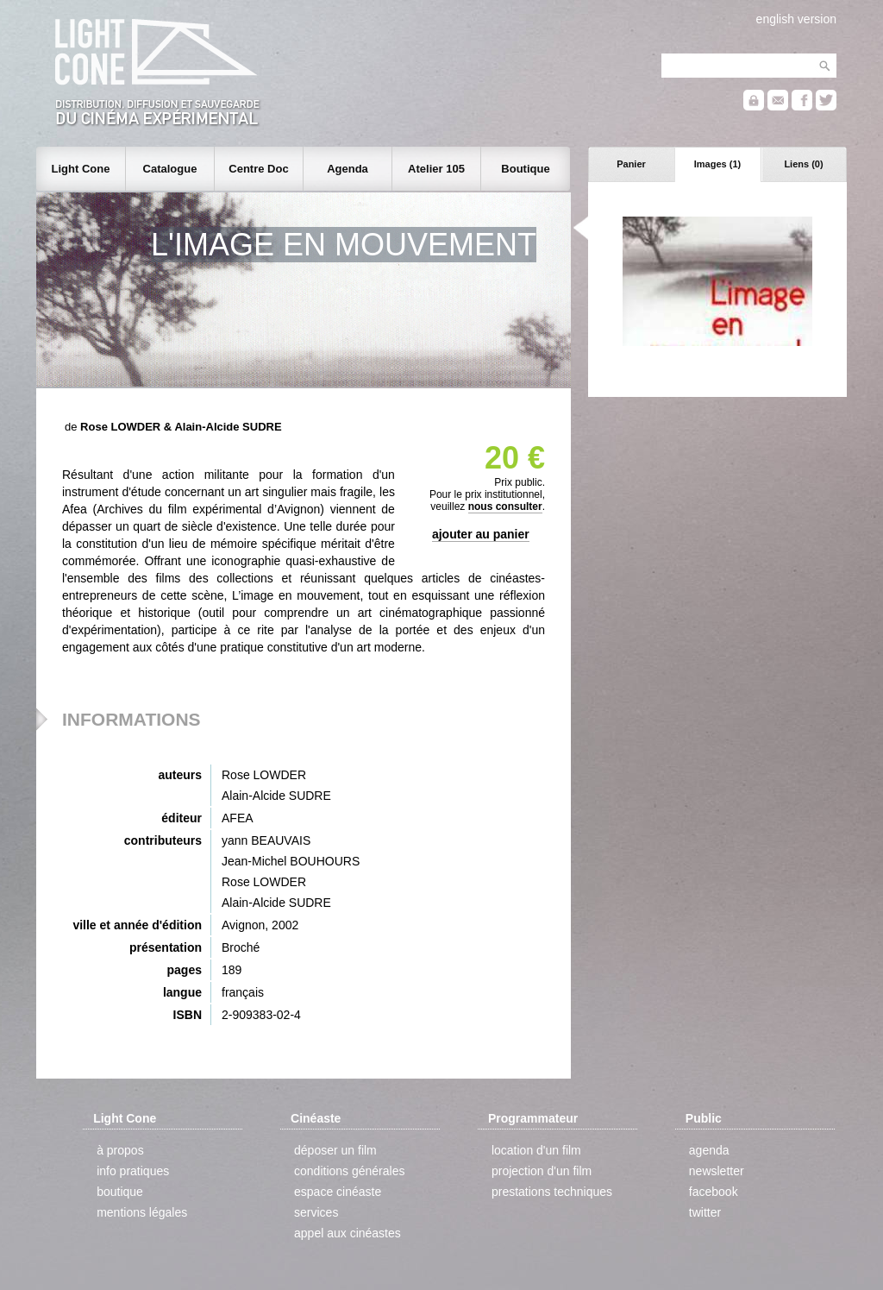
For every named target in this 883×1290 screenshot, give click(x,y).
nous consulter (505, 506)
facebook (713, 1192)
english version (796, 19)
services (316, 1212)
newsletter (716, 1171)
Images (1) (717, 164)
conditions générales (349, 1171)
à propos (120, 1150)
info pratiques (133, 1171)
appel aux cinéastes (347, 1233)
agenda (709, 1150)
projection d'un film (542, 1171)
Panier (631, 164)
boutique (120, 1192)
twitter (705, 1212)
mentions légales (142, 1212)
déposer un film (335, 1150)
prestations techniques (552, 1192)
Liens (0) (803, 164)
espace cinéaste (337, 1192)
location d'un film (536, 1150)
